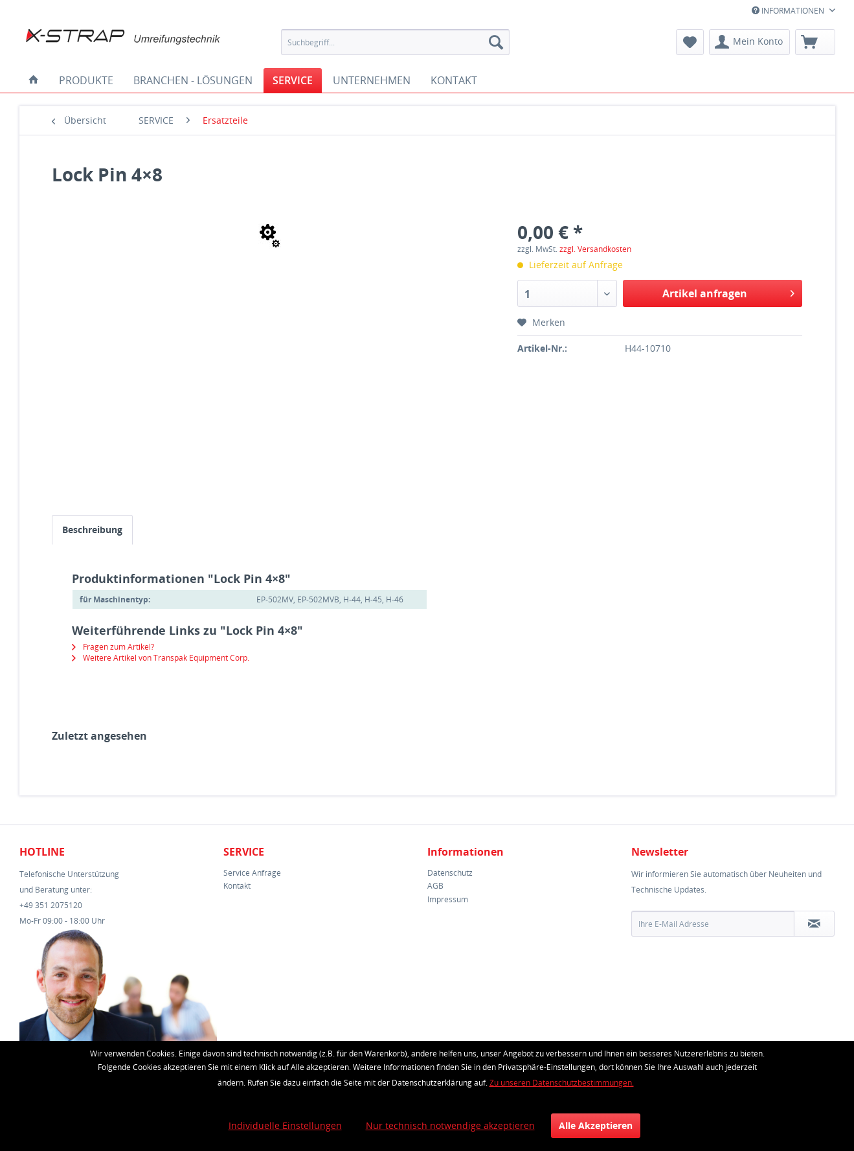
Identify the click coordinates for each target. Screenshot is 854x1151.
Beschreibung (92, 529)
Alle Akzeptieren (596, 1125)
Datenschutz (450, 872)
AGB (435, 885)
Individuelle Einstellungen (285, 1125)
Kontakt (237, 885)
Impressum (447, 899)
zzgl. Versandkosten (595, 249)
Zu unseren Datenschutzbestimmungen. (561, 1082)
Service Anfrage (252, 872)
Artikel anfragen (728, 292)
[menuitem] (395, 42)
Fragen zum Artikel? (113, 646)
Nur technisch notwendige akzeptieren (450, 1125)
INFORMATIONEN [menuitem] (789, 10)
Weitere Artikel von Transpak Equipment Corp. (160, 657)
